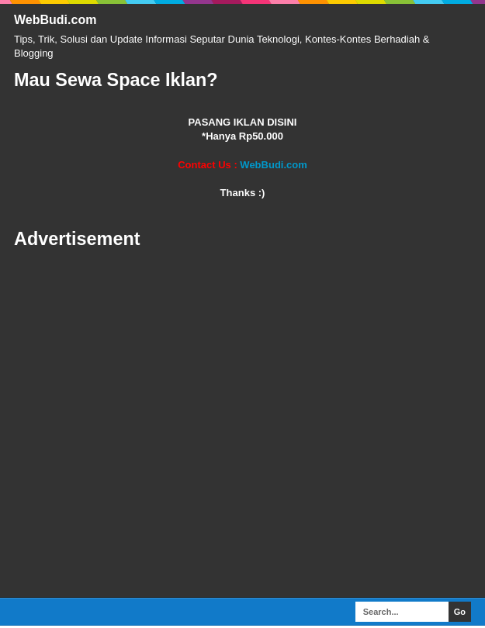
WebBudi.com (55, 19)
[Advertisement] (242, 424)
